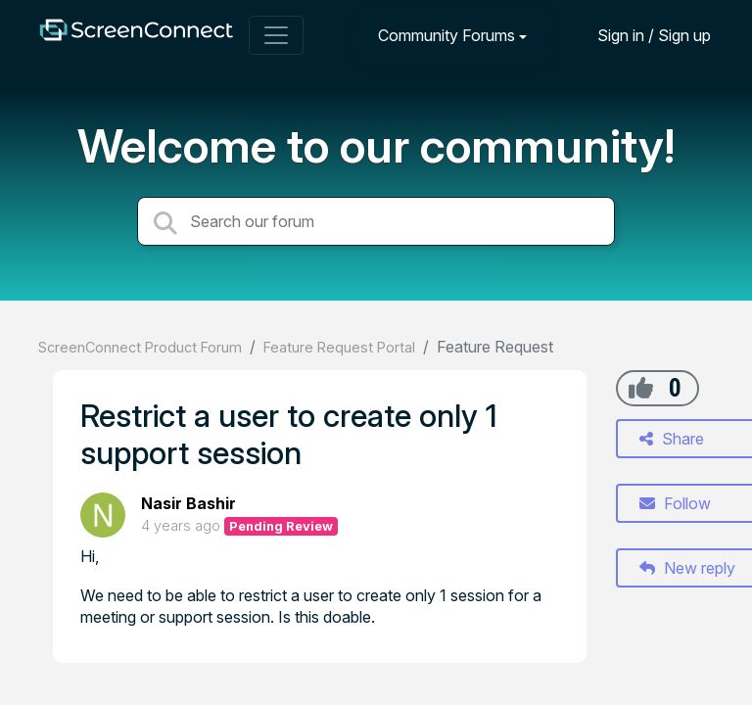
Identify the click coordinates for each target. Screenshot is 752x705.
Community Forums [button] (446, 35)
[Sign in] (639, 35)
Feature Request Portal (339, 347)
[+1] (641, 387)
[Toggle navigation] (276, 35)
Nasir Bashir (188, 503)
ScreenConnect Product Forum (140, 347)
